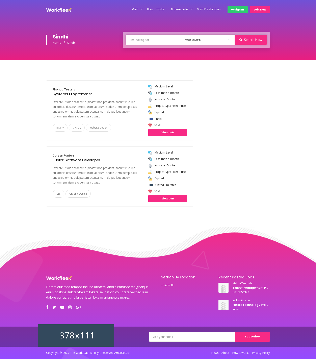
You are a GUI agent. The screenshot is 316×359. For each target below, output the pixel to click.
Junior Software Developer (76, 160)
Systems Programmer (72, 94)
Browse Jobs (179, 9)
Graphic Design (78, 194)
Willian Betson (241, 300)
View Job (167, 133)
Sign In (237, 9)
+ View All (167, 285)
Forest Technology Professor (251, 305)
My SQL (77, 128)
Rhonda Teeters (64, 90)
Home (57, 43)
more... (125, 297)
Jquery (60, 128)
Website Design (98, 128)
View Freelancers (209, 9)
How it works (155, 9)
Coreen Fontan (63, 156)
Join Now (260, 9)
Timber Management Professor (251, 288)
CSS (58, 194)
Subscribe (252, 337)
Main (135, 9)
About (225, 353)
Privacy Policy (261, 353)
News (215, 353)
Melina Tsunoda (242, 283)
